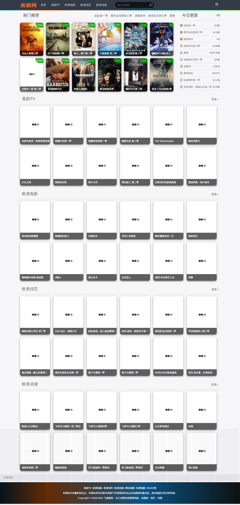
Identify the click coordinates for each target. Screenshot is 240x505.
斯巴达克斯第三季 (121, 15)
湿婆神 (200, 66)
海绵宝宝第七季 (157, 15)
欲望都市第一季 (200, 80)
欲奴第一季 (101, 15)
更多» (215, 99)
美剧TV (55, 4)
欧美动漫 (101, 4)
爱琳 (172, 15)
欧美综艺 (85, 4)
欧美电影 (70, 4)
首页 (43, 4)
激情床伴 (140, 15)
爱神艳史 (200, 73)
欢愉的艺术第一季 (200, 59)
